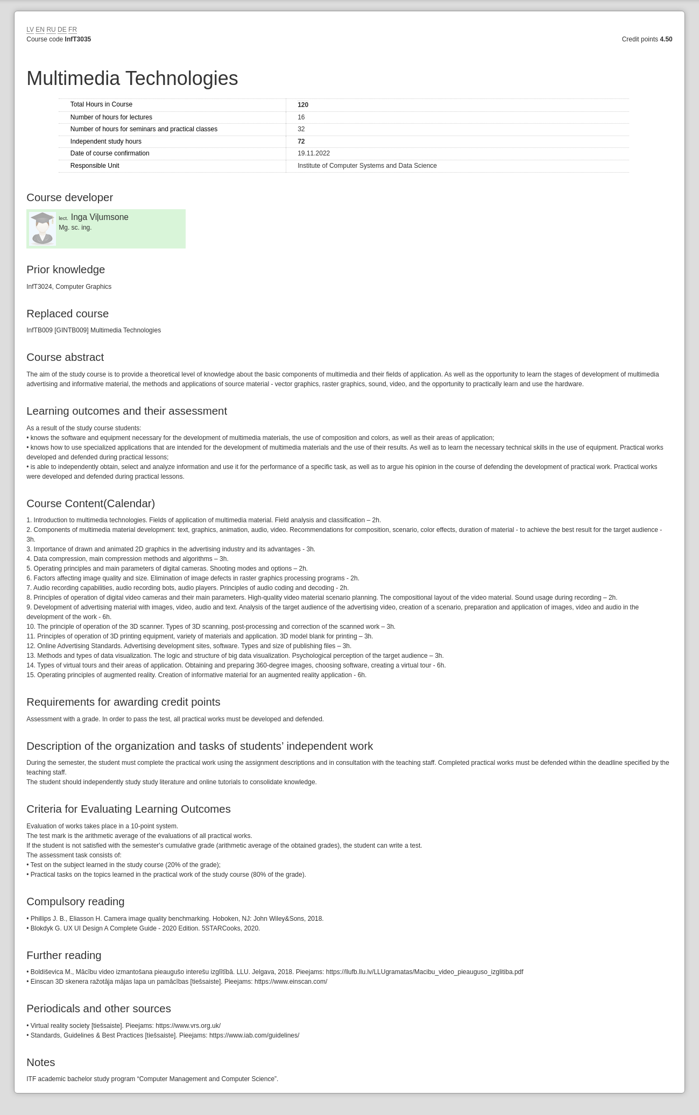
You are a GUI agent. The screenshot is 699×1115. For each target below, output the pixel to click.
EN (40, 29)
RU (50, 29)
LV (30, 29)
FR (72, 29)
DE (62, 29)
